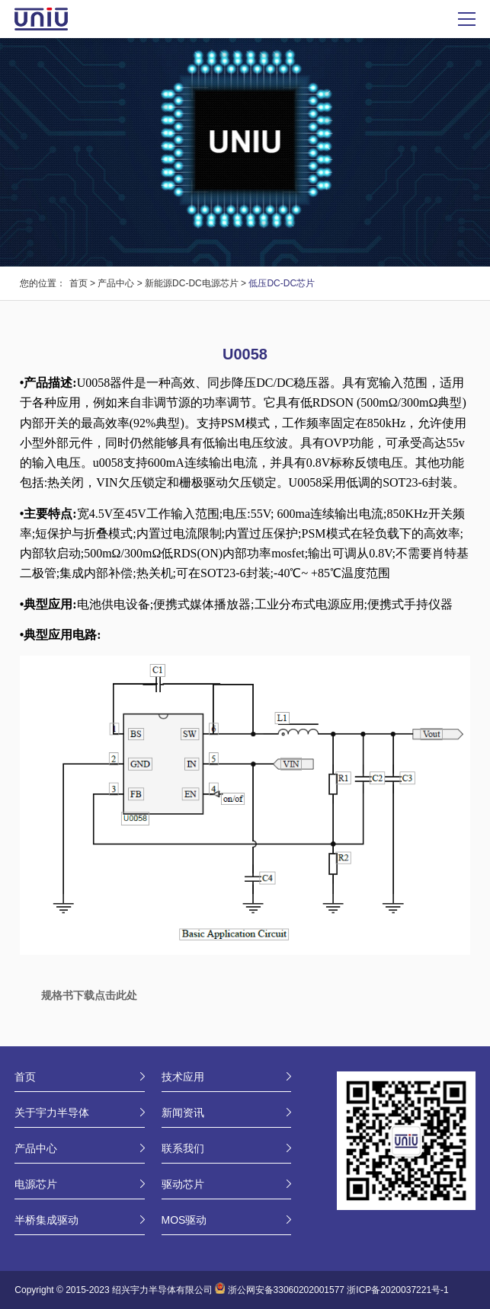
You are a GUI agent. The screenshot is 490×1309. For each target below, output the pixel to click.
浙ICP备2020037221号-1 (397, 1290)
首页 (78, 283)
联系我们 (183, 1148)
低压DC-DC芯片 (281, 283)
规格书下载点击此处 (89, 995)
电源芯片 (35, 1184)
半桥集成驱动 (46, 1220)
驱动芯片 (183, 1184)
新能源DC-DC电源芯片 (192, 283)
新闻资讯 (183, 1112)
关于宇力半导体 (51, 1112)
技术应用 (183, 1077)
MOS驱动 (184, 1220)
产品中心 (116, 283)
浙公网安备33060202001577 (286, 1290)
